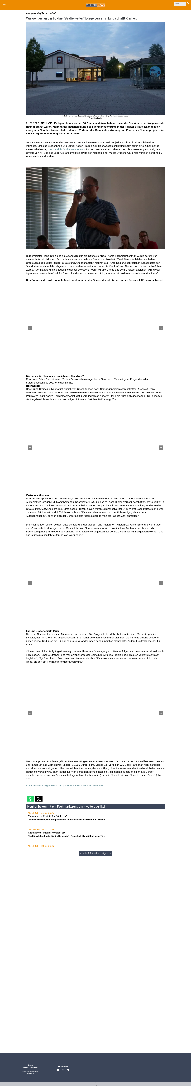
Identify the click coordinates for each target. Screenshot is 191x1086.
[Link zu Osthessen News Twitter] (68, 1071)
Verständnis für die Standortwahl (67, 149)
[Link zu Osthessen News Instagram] (63, 1071)
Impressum (30, 1073)
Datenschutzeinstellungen (30, 1071)
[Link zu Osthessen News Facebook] (57, 1071)
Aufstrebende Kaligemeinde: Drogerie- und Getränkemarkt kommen (64, 785)
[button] (4, 5)
